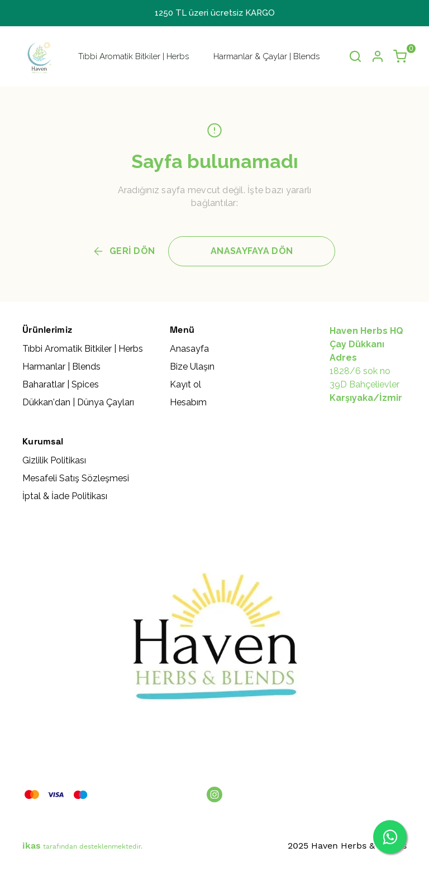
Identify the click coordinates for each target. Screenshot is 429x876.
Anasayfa (189, 348)
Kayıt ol (185, 384)
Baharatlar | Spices (60, 384)
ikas (31, 845)
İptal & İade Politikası (64, 496)
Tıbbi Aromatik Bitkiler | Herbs (133, 56)
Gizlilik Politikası (54, 460)
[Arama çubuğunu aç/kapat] (355, 56)
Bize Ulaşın (192, 366)
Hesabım (188, 402)
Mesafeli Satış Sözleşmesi (75, 478)
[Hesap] (377, 56)
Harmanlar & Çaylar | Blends (266, 56)
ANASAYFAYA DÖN (252, 251)
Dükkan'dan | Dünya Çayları (78, 402)
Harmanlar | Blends (61, 366)
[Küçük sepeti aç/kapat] (400, 56)
